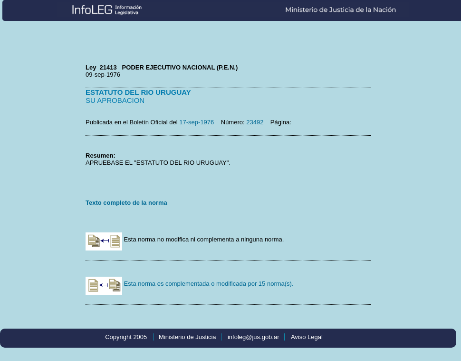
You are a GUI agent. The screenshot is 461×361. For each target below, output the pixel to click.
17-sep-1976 (196, 122)
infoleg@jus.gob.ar (253, 337)
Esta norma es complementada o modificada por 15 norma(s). (190, 283)
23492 (254, 122)
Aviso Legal (307, 337)
